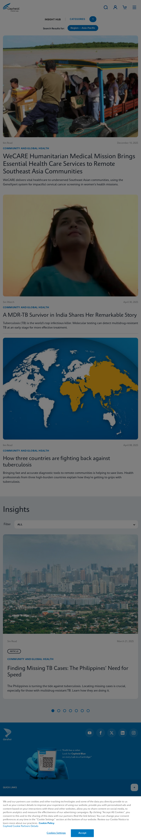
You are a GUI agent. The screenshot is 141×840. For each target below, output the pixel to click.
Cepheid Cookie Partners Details (20, 826)
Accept (82, 833)
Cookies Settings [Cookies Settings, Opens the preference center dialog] (56, 833)
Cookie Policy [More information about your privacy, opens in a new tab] (46, 823)
